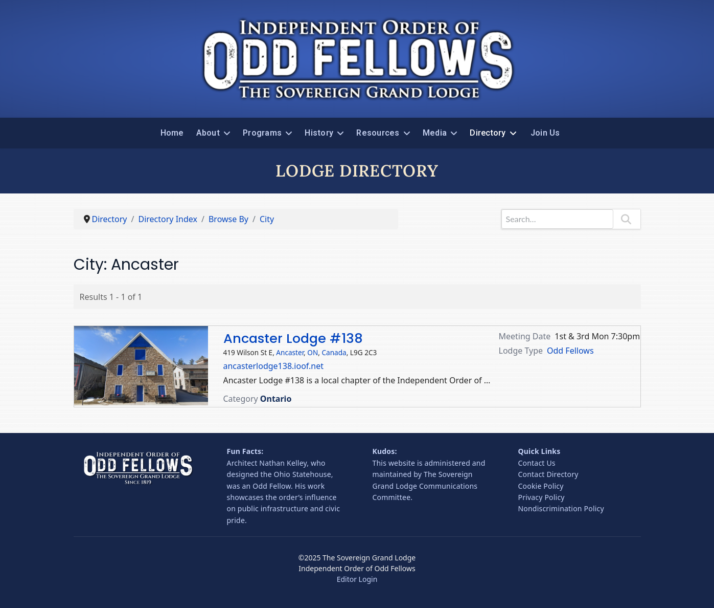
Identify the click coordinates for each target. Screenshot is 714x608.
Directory (487, 133)
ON (312, 352)
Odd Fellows (570, 350)
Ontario (276, 398)
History (319, 133)
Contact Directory (548, 474)
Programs (262, 133)
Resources (377, 133)
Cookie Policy (541, 486)
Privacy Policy (541, 497)
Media (435, 133)
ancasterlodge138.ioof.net (273, 366)
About (208, 133)
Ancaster (290, 352)
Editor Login (357, 579)
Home (172, 133)
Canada (333, 352)
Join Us (545, 133)
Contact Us (537, 463)
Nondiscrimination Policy (561, 508)
